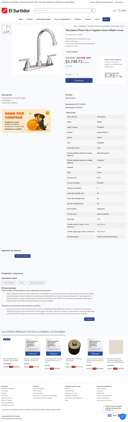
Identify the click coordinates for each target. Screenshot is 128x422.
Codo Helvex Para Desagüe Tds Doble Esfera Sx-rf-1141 (53, 360)
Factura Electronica (38, 388)
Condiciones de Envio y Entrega (42, 398)
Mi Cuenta (4, 396)
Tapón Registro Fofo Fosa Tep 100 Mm (74, 359)
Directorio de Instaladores (104, 396)
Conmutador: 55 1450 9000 (10, 2)
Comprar (79, 80)
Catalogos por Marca (71, 396)
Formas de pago (9, 283)
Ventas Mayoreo (101, 388)
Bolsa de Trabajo (7, 400)
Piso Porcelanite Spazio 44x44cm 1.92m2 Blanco (11, 359)
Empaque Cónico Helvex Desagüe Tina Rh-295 (31, 359)
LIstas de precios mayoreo (104, 400)
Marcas (67, 388)
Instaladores (100, 393)
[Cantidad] (74, 74)
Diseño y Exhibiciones (103, 398)
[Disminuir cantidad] (77, 75)
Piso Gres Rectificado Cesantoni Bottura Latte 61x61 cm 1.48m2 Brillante (115, 360)
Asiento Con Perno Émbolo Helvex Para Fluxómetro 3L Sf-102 (95, 360)
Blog (66, 400)
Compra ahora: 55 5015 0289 (28, 2)
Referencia (70, 104)
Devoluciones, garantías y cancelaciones (45, 396)
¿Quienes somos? (7, 398)
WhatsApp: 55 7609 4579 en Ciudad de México (61, 2)
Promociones (37, 391)
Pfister (72, 98)
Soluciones (100, 391)
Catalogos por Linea (71, 393)
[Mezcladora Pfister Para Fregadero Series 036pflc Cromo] (37, 50)
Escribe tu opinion (23, 256)
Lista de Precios (69, 391)
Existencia (69, 107)
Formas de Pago (38, 393)
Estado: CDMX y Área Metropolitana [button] (102, 2)
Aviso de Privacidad (7, 403)
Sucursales (42, 2)
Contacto (4, 393)
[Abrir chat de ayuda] (123, 417)
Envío (21, 283)
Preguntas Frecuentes (8, 388)
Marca (68, 98)
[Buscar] (92, 10)
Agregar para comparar (74, 35)
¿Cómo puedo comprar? (37, 283)
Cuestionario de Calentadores (74, 398)
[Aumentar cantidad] (77, 74)
